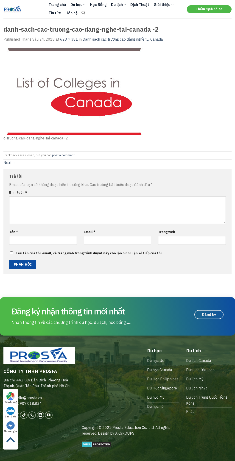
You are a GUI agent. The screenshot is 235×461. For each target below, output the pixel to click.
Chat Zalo (11, 412)
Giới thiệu (163, 4)
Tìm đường (10, 398)
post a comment (63, 155)
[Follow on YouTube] (49, 415)
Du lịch (118, 4)
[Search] (83, 12)
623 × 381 (69, 39)
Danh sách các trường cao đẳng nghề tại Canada (123, 39)
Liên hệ (71, 13)
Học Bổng (98, 4)
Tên (13, 232)
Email (89, 232)
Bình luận (18, 192)
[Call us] (32, 415)
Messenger (10, 427)
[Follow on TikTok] (24, 415)
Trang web (166, 232)
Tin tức (55, 13)
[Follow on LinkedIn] (40, 415)
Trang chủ (57, 4)
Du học (77, 4)
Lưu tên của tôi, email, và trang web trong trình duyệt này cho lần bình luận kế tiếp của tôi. (89, 253)
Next (9, 162)
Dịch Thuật (139, 4)
